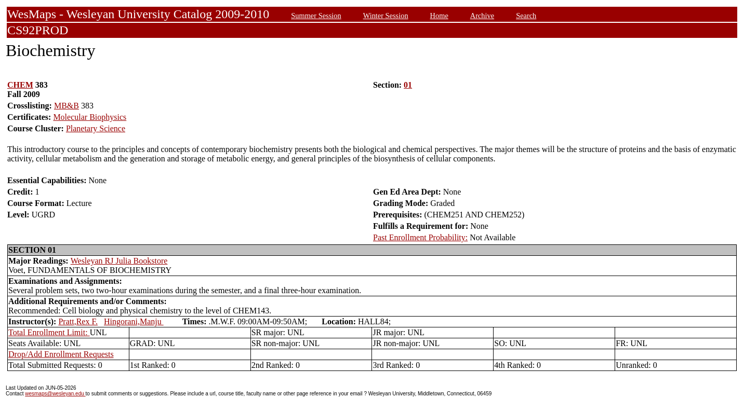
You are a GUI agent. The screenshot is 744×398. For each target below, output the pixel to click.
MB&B (66, 105)
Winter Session (385, 15)
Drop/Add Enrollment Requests (61, 354)
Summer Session (316, 15)
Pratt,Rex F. (78, 321)
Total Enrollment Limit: (49, 332)
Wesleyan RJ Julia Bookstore (119, 260)
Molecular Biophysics (89, 117)
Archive (482, 15)
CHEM (20, 84)
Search (526, 15)
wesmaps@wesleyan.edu (55, 393)
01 (408, 84)
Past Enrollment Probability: (420, 237)
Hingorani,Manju (134, 321)
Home (439, 15)
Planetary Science (95, 128)
